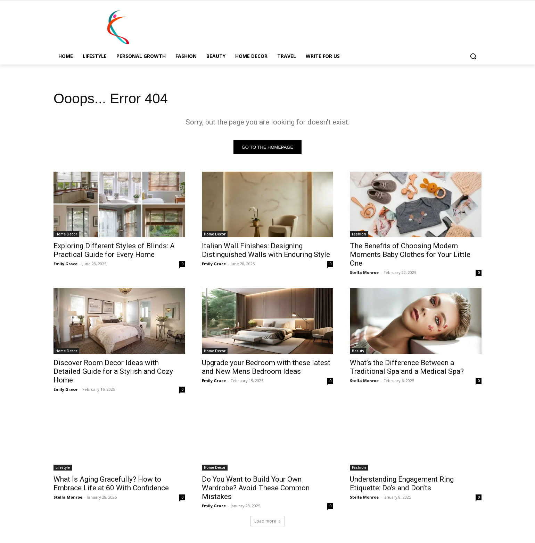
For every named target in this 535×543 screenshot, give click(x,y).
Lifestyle (63, 467)
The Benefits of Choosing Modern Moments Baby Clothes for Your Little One (410, 254)
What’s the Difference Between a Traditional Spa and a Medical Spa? (407, 367)
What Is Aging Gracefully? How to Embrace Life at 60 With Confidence (111, 483)
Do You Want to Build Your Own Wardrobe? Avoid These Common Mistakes (256, 488)
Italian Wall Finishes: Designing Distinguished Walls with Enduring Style (266, 250)
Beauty (358, 350)
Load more (267, 521)
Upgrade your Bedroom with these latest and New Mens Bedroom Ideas (266, 367)
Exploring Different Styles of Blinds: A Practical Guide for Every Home (114, 250)
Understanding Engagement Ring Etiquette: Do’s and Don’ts (402, 483)
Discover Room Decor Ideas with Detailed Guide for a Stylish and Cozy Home (113, 371)
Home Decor (66, 234)
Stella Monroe (364, 272)
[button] (473, 56)
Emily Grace (65, 263)
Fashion (359, 234)
